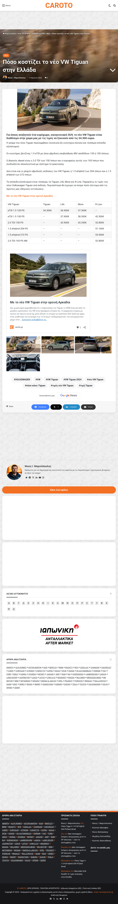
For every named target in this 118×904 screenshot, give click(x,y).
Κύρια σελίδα (9, 34)
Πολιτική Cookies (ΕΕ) (92, 888)
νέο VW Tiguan (95, 379)
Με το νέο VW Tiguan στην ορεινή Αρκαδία (29, 195)
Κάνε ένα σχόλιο (59, 489)
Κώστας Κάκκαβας (100, 827)
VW (38, 379)
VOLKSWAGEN (22, 379)
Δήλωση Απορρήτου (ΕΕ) (71, 888)
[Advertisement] (59, 436)
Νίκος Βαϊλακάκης (100, 832)
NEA (48, 34)
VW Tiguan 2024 (73, 379)
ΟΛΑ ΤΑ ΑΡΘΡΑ (24, 34)
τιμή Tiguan (86, 385)
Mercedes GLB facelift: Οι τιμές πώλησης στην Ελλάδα (73, 874)
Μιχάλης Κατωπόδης (101, 836)
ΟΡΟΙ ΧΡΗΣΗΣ (33, 888)
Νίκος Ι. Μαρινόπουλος (102, 823)
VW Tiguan (52, 379)
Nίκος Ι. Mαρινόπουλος (16, 78)
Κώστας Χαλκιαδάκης (101, 840)
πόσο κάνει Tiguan (35, 385)
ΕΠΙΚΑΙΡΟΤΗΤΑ (38, 34)
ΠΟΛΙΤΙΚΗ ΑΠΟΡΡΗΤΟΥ (50, 888)
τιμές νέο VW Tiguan (62, 385)
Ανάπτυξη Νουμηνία (59, 895)
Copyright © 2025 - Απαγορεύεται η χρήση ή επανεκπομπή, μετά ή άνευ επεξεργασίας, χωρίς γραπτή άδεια (48, 892)
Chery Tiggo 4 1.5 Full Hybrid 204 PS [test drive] (73, 864)
